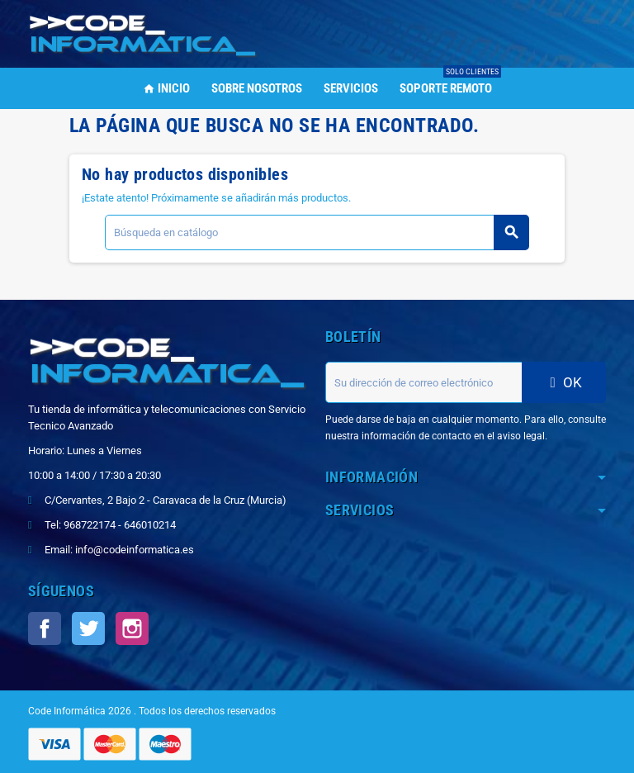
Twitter (88, 628)
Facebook (44, 628)
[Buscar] (316, 232)
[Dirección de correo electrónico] (423, 382)
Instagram (132, 628)
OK (564, 382)
